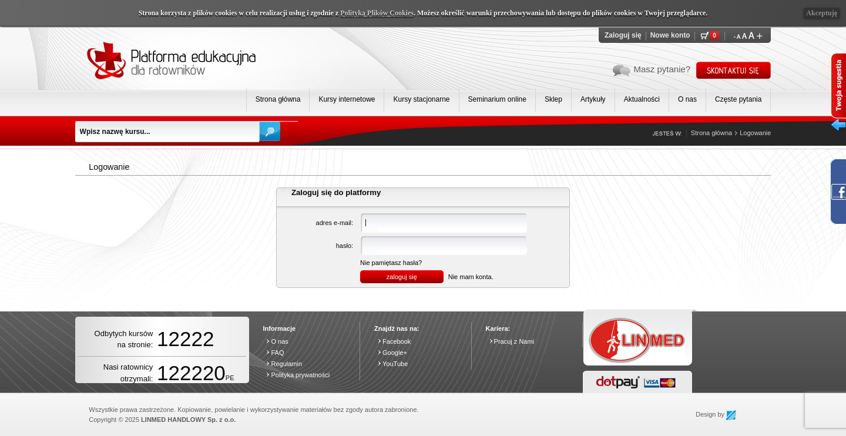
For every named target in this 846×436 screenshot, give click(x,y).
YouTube (395, 363)
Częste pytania (738, 99)
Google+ (394, 352)
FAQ (277, 352)
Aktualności (642, 99)
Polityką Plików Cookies (377, 13)
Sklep (553, 99)
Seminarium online (497, 99)
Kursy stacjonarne (421, 99)
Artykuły (593, 99)
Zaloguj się (623, 35)
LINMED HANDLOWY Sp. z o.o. (188, 419)
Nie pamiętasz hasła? (391, 262)
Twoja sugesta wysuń (838, 94)
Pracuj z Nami (514, 341)
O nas (687, 99)
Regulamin (286, 363)
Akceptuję (821, 13)
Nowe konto (670, 35)
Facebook (396, 341)
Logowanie (755, 132)
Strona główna (278, 99)
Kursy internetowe (346, 99)
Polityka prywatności (300, 374)
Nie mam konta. (471, 276)
